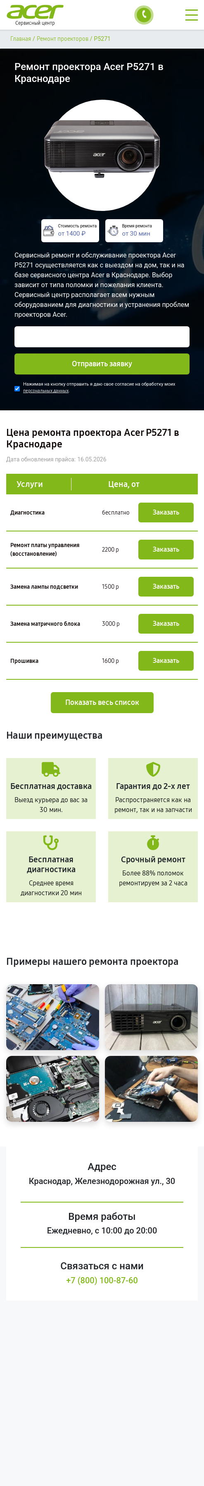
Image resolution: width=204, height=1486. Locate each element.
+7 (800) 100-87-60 (102, 1280)
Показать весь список (102, 702)
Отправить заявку (102, 363)
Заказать (166, 512)
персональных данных (46, 390)
